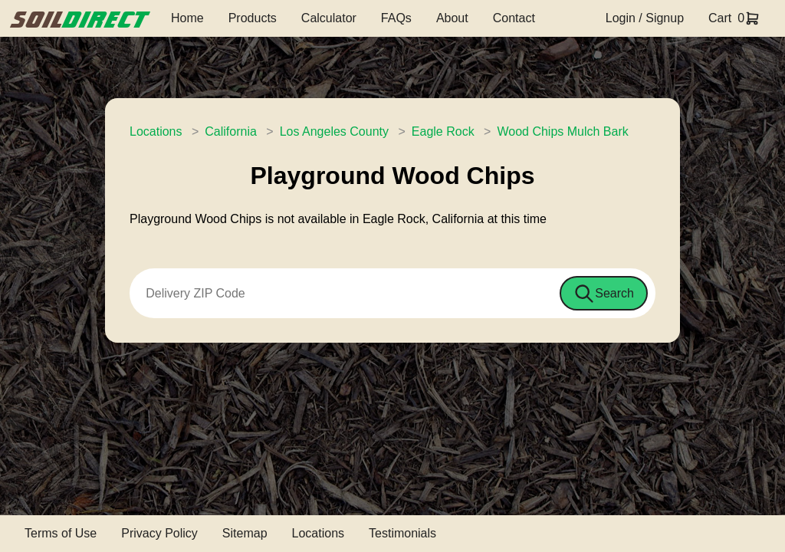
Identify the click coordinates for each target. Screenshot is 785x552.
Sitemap (245, 533)
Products (252, 18)
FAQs (396, 18)
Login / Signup (645, 18)
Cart (719, 18)
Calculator (328, 18)
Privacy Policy (159, 533)
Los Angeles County (334, 131)
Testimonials (402, 533)
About (452, 18)
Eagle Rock (443, 131)
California (231, 131)
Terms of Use (61, 533)
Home (187, 18)
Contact (514, 18)
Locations (156, 131)
